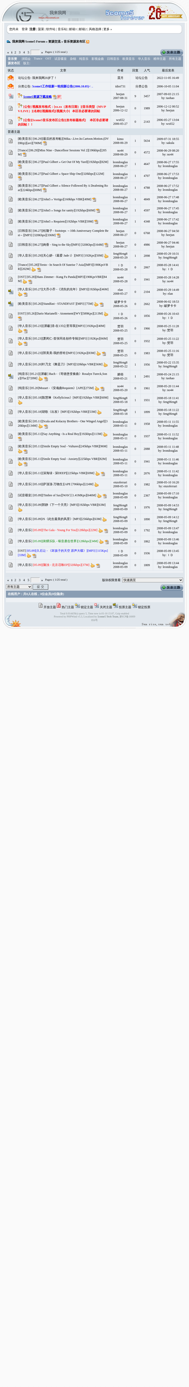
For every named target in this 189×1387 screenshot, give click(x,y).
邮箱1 (73, 29)
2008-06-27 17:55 (168, 162)
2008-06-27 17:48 (168, 197)
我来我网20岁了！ (44, 78)
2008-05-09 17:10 (168, 493)
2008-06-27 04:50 (168, 231)
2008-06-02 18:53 (168, 301)
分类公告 (141, 86)
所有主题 (175, 59)
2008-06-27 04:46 (168, 242)
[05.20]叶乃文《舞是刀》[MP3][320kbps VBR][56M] (67, 364)
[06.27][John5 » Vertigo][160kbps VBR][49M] (62, 199)
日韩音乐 (113, 59)
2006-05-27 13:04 (168, 120)
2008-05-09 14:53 (168, 505)
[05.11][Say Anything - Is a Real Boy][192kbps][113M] (67, 434)
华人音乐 (144, 59)
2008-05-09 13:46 (168, 539)
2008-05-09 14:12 (168, 517)
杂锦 (73, 59)
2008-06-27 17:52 (168, 186)
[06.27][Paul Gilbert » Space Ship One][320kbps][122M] (68, 174)
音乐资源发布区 (74, 41)
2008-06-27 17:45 (168, 208)
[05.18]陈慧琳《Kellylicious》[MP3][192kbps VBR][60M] (70, 397)
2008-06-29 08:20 (168, 150)
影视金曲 (98, 59)
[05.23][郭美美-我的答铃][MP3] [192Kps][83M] (64, 353)
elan (120, 290)
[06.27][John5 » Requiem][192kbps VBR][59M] (63, 221)
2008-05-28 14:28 (168, 277)
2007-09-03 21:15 (168, 94)
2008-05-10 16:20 (168, 482)
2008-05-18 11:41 (168, 398)
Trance (38, 58)
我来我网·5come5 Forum (28, 41)
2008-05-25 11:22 (168, 339)
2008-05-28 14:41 (168, 265)
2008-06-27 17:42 (168, 219)
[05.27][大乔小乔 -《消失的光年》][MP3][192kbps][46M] (71, 289)
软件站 (50, 29)
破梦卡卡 (120, 302)
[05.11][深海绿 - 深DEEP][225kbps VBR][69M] (63, 473)
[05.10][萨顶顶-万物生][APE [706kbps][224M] (63, 484)
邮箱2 (83, 29)
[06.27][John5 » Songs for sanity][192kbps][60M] (64, 210)
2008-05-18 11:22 (168, 410)
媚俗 (120, 374)
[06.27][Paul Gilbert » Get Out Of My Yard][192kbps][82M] (70, 162)
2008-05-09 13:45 (168, 551)
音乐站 (62, 29)
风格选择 (95, 29)
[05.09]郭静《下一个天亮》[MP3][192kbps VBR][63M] (69, 505)
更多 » (107, 29)
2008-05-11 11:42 (168, 471)
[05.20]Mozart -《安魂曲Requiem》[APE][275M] (62, 388)
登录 (25, 29)
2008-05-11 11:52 (168, 434)
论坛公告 (141, 78)
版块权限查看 (111, 580)
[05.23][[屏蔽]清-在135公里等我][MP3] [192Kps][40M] (69, 326)
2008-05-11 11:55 (168, 422)
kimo (120, 139)
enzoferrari (120, 482)
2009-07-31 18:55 (168, 139)
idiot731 (120, 86)
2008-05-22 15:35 (168, 362)
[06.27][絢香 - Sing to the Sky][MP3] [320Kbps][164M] (68, 244)
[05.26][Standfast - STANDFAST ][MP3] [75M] (63, 304)
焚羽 (120, 326)
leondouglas (120, 162)
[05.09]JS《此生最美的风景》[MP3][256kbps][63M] (67, 519)
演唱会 (26, 59)
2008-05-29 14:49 (168, 290)
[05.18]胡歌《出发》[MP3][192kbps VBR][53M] (64, 412)
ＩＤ (120, 265)
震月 (120, 78)
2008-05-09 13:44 (168, 563)
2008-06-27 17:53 (168, 174)
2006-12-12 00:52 (168, 106)
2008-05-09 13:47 (168, 528)
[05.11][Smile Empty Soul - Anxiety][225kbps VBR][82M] (69, 459)
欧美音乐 (128, 59)
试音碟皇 (60, 59)
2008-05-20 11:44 (168, 386)
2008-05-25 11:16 (168, 351)
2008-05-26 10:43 (168, 314)
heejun (120, 94)
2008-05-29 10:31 (168, 253)
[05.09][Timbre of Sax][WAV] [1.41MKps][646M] (64, 495)
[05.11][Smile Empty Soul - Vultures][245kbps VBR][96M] (70, 446)
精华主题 (159, 59)
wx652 (120, 120)
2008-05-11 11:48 (168, 447)
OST (48, 58)
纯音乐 (83, 59)
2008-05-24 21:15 (168, 374)
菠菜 (41, 29)
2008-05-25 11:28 (168, 326)
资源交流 (54, 41)
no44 (120, 150)
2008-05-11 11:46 (168, 459)
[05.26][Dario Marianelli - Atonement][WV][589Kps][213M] (65, 313)
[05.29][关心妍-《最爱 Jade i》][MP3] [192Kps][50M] (68, 255)
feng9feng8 (120, 253)
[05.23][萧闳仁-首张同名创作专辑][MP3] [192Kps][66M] (70, 338)
